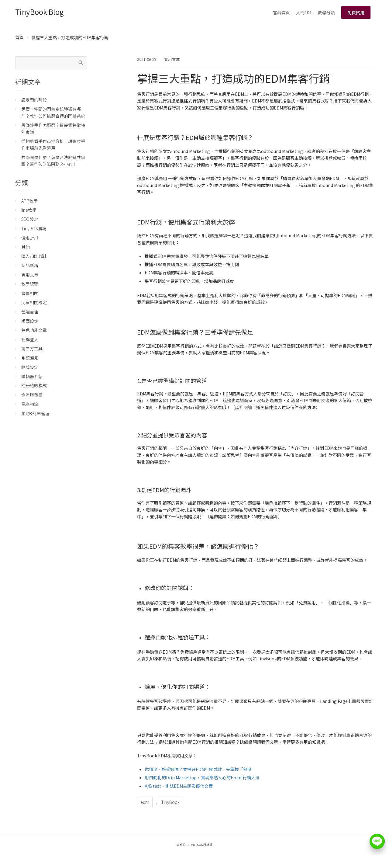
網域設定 (29, 367)
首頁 (19, 37)
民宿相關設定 (34, 302)
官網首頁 (281, 12)
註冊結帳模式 (34, 385)
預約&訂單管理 (35, 413)
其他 (25, 247)
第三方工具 (32, 349)
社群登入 (29, 339)
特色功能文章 (34, 330)
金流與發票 (32, 395)
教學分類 (326, 12)
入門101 (304, 12)
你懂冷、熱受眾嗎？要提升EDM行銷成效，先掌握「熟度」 (200, 769)
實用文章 (172, 59)
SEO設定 (29, 219)
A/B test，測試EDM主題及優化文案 (179, 786)
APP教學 (29, 201)
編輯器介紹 (32, 376)
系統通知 (29, 358)
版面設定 (29, 321)
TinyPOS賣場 (33, 228)
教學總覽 (29, 284)
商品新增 (29, 265)
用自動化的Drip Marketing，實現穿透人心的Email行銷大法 (202, 777)
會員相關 (29, 293)
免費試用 (355, 12)
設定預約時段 (34, 100)
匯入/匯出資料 (35, 256)
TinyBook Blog (39, 11)
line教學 (28, 210)
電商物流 (29, 404)
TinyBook (170, 802)
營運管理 (29, 311)
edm (144, 802)
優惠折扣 (29, 238)
